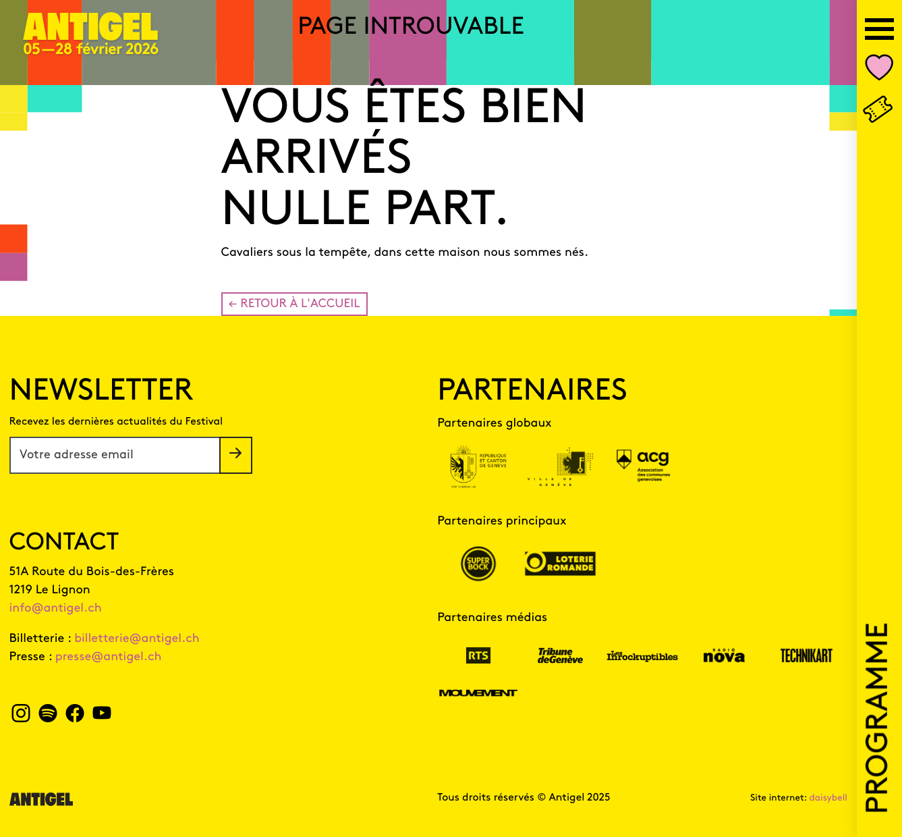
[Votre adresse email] (115, 455)
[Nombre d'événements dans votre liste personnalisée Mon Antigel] (879, 70)
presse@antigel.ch (108, 657)
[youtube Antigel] (101, 717)
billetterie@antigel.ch (137, 638)
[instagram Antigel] (21, 717)
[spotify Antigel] (47, 717)
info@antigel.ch (55, 608)
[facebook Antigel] (74, 717)
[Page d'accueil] (91, 34)
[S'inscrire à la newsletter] (235, 455)
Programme (879, 718)
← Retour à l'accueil (294, 304)
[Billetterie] (879, 111)
